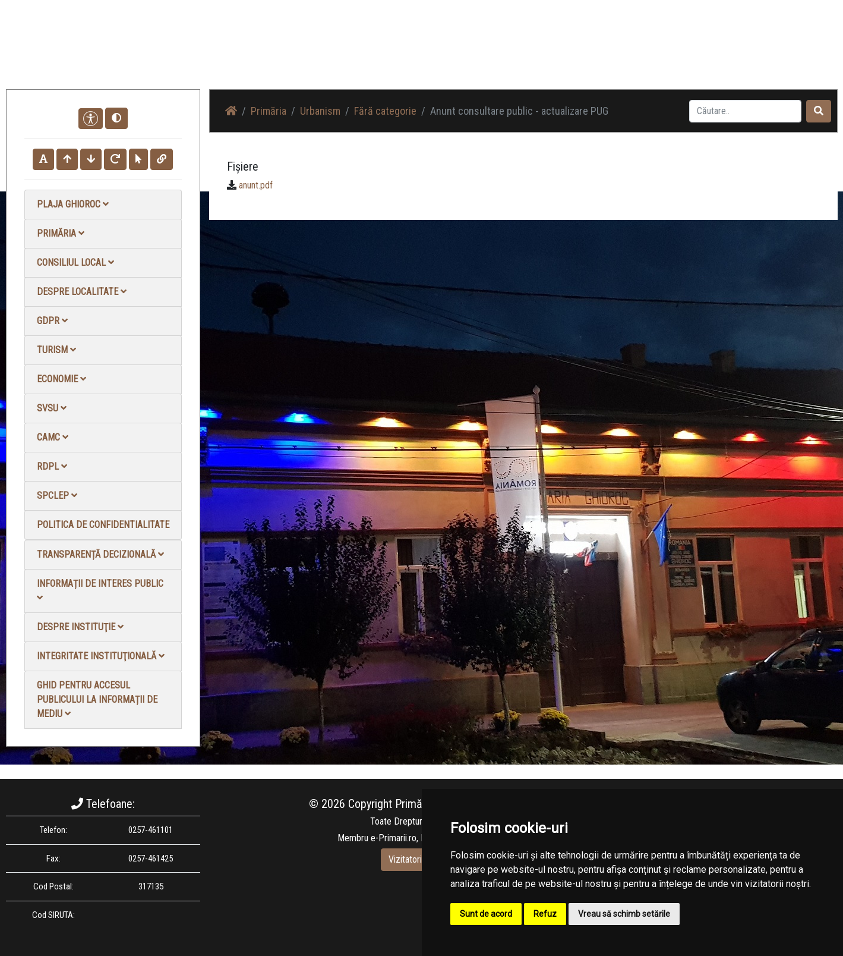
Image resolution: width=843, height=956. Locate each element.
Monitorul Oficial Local (764, 53)
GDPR (52, 320)
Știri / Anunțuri (513, 53)
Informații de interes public (100, 590)
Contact (693, 53)
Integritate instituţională (101, 656)
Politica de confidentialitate (103, 524)
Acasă (459, 53)
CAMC (52, 437)
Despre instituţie (80, 627)
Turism (56, 350)
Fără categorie (385, 111)
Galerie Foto (576, 53)
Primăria (60, 233)
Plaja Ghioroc (73, 204)
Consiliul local (75, 262)
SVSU (52, 408)
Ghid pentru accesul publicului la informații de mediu (97, 699)
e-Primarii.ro (393, 838)
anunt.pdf (256, 185)
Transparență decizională (100, 554)
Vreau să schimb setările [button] (624, 914)
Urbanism (320, 111)
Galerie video (639, 53)
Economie (61, 379)
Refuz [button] (545, 914)
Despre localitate (82, 291)
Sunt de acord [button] (486, 914)
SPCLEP (57, 495)
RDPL (52, 466)
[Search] (745, 111)
